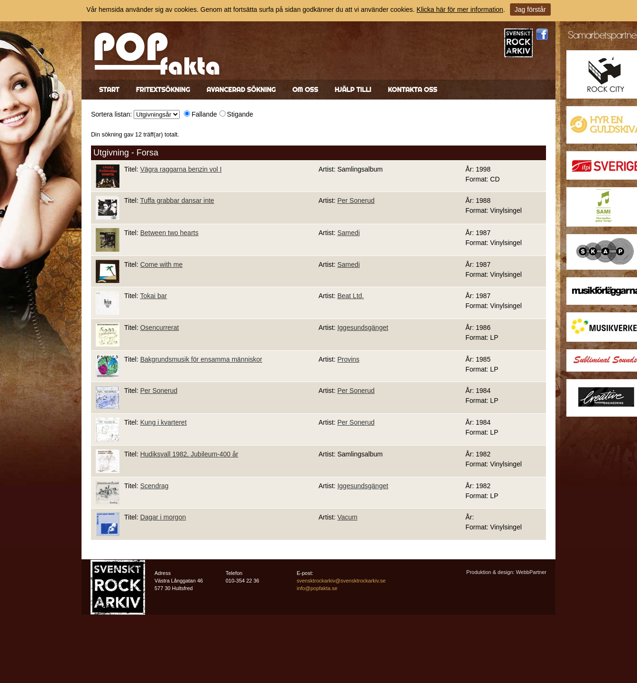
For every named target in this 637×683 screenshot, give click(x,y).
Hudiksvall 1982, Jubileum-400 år (189, 454)
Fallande (204, 114)
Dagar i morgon (163, 517)
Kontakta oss (412, 89)
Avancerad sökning (241, 89)
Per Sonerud (356, 200)
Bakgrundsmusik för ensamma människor (201, 359)
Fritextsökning (163, 89)
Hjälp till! (353, 89)
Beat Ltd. (350, 296)
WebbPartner (531, 572)
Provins (348, 359)
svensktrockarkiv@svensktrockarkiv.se (341, 580)
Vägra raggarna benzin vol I (181, 169)
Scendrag (154, 486)
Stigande (240, 114)
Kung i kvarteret (163, 422)
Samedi (348, 233)
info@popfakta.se (317, 588)
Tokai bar (153, 296)
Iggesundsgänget (362, 327)
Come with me (161, 264)
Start (109, 89)
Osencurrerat (159, 327)
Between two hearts (169, 233)
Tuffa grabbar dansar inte (177, 200)
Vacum (347, 517)
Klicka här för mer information (460, 9)
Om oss (305, 89)
